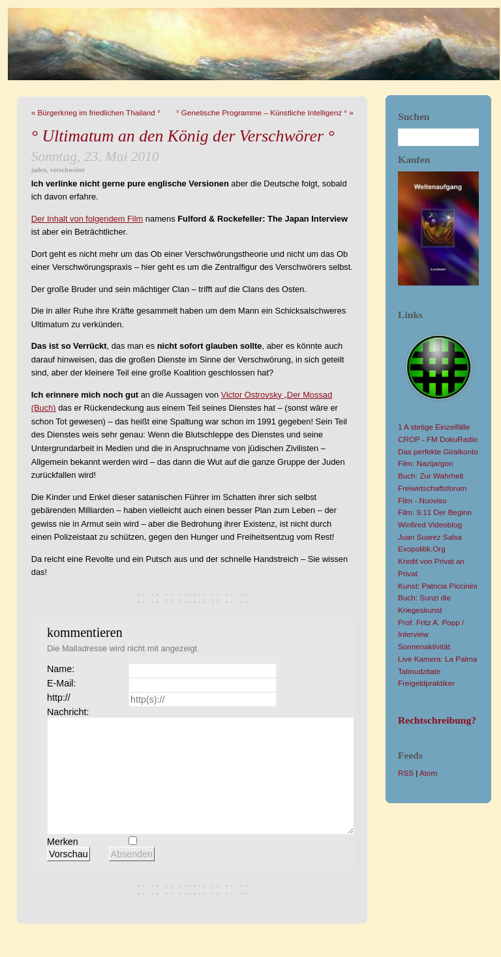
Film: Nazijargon (425, 463)
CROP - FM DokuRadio (438, 439)
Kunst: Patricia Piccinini (437, 586)
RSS (406, 773)
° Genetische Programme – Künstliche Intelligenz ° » (265, 112)
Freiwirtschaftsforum (432, 488)
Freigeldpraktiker (426, 683)
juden (39, 169)
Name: (60, 669)
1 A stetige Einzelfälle (434, 426)
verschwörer (67, 169)
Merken (62, 841)
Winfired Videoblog (430, 524)
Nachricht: (68, 712)
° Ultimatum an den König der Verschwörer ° (183, 135)
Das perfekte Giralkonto (438, 451)
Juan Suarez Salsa (430, 537)
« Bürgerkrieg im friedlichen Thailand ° (95, 112)
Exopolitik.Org (422, 548)
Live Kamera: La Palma (437, 659)
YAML (445, 941)
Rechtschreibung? (437, 720)
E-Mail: (61, 683)
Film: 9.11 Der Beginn (435, 512)
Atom (428, 773)
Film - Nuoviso (422, 500)
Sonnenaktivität (424, 646)
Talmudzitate (419, 671)
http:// (58, 697)
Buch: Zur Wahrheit (430, 475)
